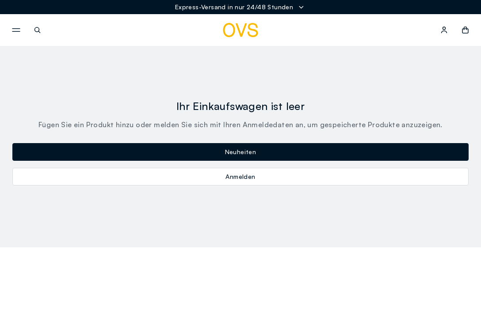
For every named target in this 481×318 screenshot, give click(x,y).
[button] (465, 30)
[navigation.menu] (16, 30)
